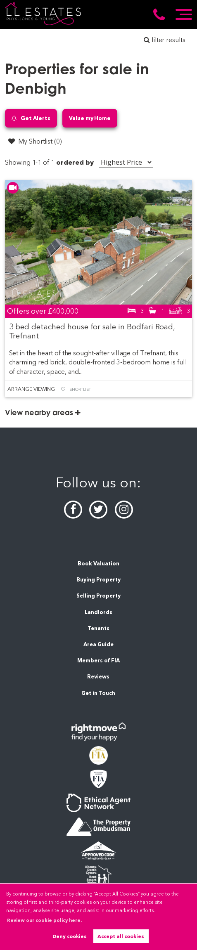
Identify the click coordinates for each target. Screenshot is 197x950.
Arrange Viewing (31, 389)
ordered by (75, 162)
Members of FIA (98, 660)
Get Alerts (31, 118)
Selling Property (98, 596)
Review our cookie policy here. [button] (44, 920)
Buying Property (98, 580)
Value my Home (90, 118)
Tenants (98, 628)
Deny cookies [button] (69, 936)
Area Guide (98, 644)
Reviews (98, 677)
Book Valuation (98, 563)
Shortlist (80, 389)
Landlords (98, 612)
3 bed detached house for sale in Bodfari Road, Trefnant (92, 331)
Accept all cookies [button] (120, 936)
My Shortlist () (35, 141)
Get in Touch (98, 693)
